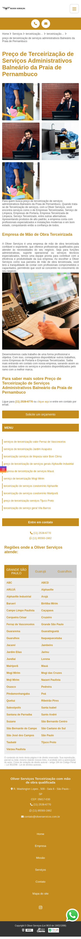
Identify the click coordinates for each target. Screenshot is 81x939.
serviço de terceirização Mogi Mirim (24, 478)
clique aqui (43, 401)
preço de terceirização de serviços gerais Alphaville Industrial (39, 463)
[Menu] (74, 8)
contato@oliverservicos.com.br (40, 816)
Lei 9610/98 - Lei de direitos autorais (23, 765)
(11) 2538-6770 (24, 401)
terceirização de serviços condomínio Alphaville (31, 485)
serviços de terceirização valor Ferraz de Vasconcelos (35, 441)
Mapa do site (40, 893)
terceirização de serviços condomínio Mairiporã (31, 493)
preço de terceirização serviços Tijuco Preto (29, 500)
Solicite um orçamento (40, 414)
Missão (40, 857)
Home (40, 834)
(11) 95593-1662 (40, 538)
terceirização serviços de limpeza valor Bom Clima (33, 456)
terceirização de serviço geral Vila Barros (27, 508)
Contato (41, 881)
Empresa (40, 845)
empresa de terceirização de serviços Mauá (29, 471)
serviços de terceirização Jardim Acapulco (28, 449)
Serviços (40, 869)
